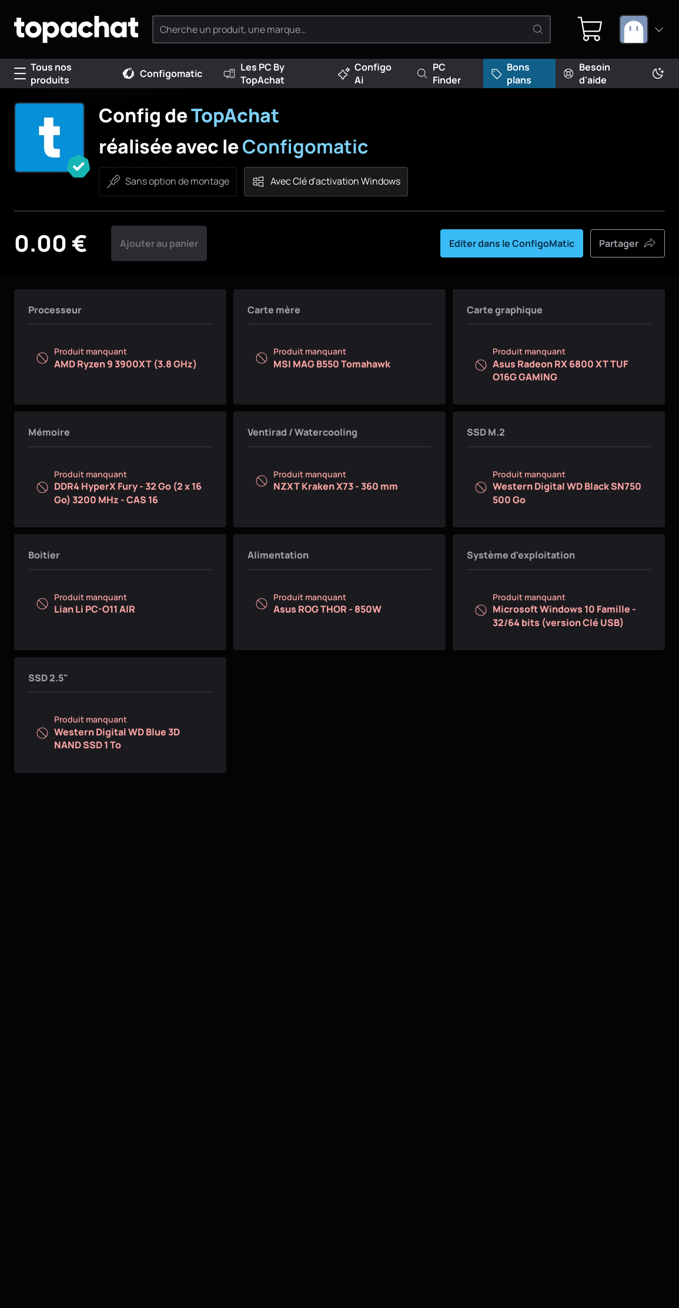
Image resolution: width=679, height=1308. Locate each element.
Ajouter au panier (159, 243)
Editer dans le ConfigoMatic (511, 243)
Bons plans (510, 73)
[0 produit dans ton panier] (590, 29)
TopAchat (235, 115)
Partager (627, 243)
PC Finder (438, 73)
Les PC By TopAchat (253, 73)
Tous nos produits (43, 73)
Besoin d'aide (586, 73)
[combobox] (642, 29)
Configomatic (161, 73)
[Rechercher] (538, 29)
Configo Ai (365, 73)
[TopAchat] (76, 30)
